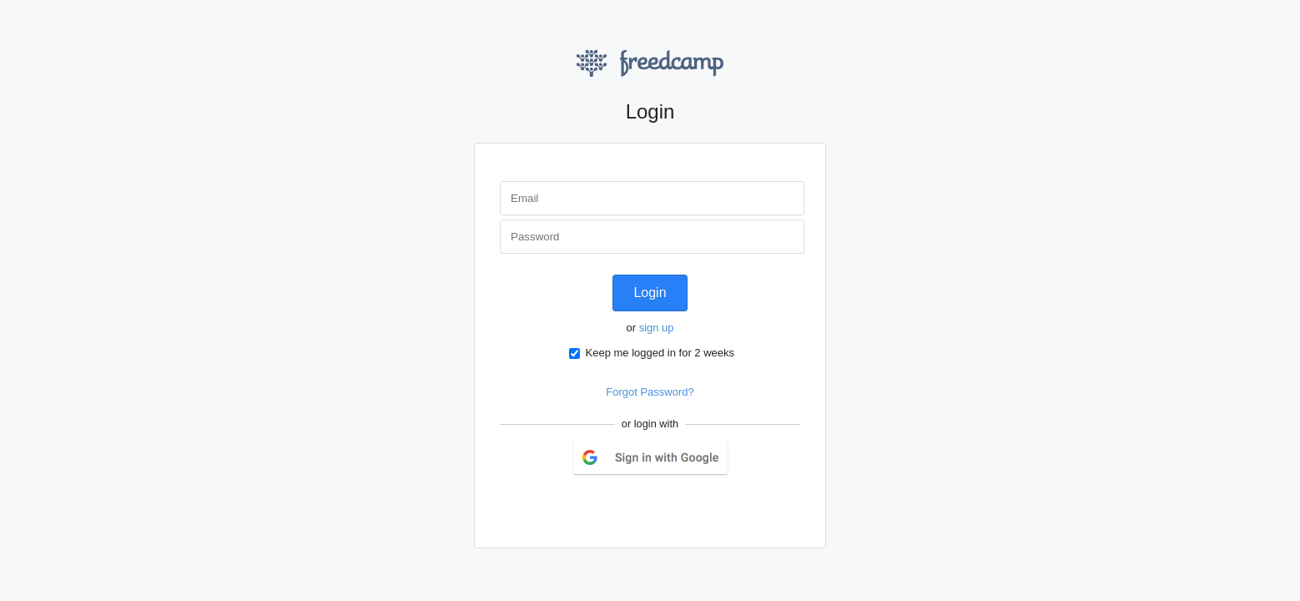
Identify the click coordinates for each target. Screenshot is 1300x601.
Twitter (630, 506)
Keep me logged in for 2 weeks (651, 352)
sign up (656, 327)
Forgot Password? (650, 392)
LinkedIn (668, 506)
